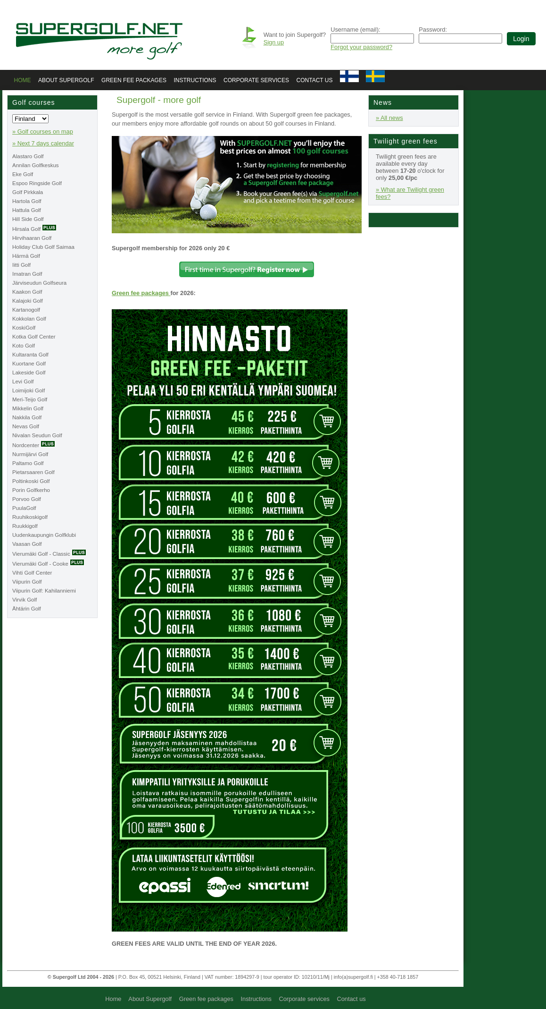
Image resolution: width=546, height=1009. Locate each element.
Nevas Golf (25, 426)
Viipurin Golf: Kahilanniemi (44, 591)
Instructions (195, 80)
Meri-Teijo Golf (29, 399)
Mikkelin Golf (27, 408)
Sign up (274, 42)
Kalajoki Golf (27, 301)
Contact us (315, 80)
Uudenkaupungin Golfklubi (44, 535)
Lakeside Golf (28, 372)
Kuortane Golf (29, 363)
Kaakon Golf (27, 292)
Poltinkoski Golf (31, 481)
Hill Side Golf (28, 219)
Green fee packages (133, 80)
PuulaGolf (24, 508)
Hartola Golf (26, 201)
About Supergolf (66, 80)
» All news (389, 117)
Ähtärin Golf (26, 608)
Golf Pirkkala (27, 192)
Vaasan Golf (27, 544)
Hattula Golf (26, 210)
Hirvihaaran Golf (31, 238)
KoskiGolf (23, 328)
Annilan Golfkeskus (35, 165)
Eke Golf (22, 174)
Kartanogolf (26, 310)
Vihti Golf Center (32, 573)
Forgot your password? (361, 47)
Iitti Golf (21, 265)
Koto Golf (23, 345)
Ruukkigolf (25, 526)
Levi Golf (22, 381)
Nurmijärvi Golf (30, 454)
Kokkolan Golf (29, 319)
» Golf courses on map (42, 131)
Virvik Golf (24, 599)
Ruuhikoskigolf (30, 517)
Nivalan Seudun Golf (37, 435)
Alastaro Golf (28, 156)
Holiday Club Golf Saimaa (43, 247)
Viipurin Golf (27, 582)
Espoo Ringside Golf (37, 183)
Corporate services (256, 80)
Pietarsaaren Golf (33, 472)
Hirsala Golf (34, 229)
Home (22, 80)
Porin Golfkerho (31, 490)
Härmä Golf (26, 256)
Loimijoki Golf (28, 390)
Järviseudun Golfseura (39, 283)
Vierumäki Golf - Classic (49, 554)
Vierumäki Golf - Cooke (48, 564)
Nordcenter (33, 445)
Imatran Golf (27, 274)
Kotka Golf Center (34, 336)
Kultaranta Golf (30, 354)
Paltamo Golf (28, 463)
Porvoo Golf (26, 499)
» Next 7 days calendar (43, 143)
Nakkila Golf (26, 417)
